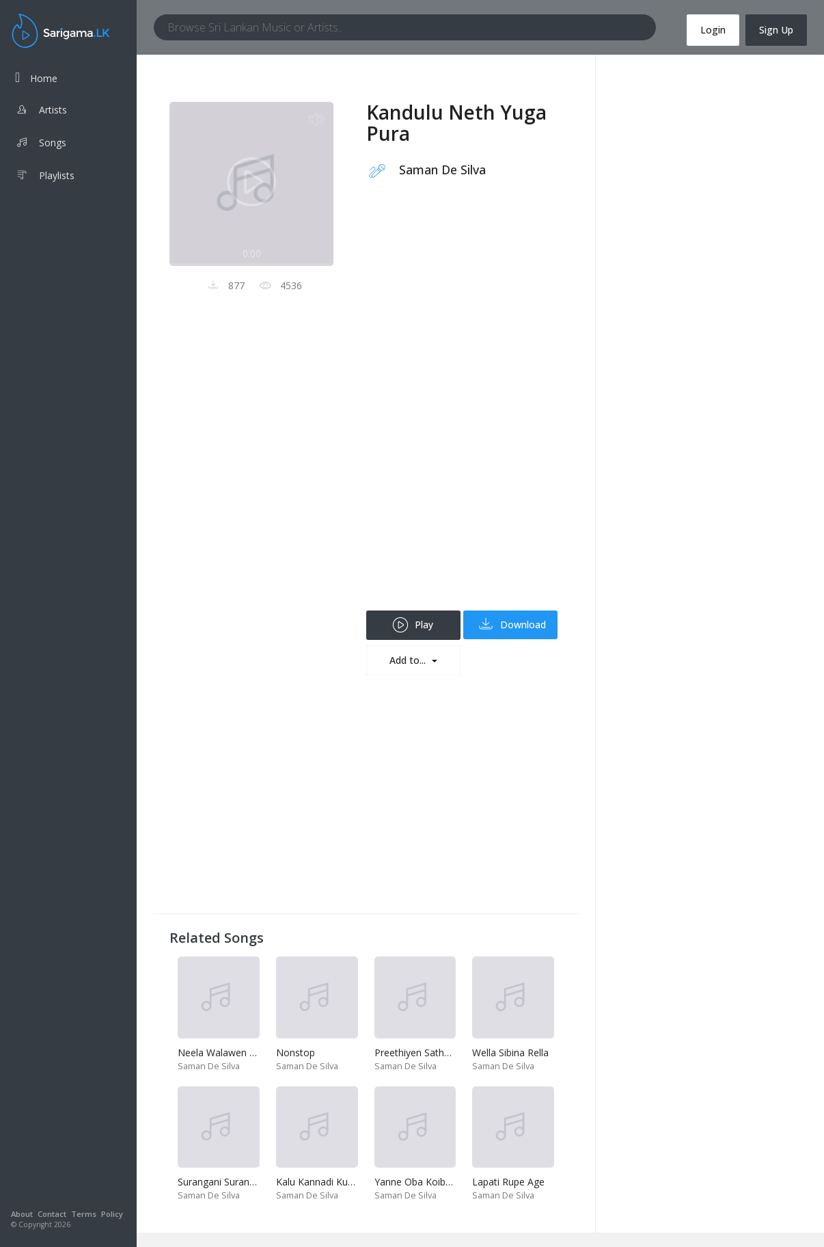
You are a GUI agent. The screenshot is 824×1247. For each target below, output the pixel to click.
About (22, 1214)
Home (36, 77)
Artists (41, 111)
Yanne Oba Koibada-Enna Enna (443, 1181)
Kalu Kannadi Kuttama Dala (337, 1181)
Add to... (408, 660)
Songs (40, 144)
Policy (112, 1214)
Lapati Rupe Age (508, 1181)
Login (713, 29)
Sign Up (776, 29)
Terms (83, 1214)
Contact (52, 1214)
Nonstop (295, 1052)
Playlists (44, 177)
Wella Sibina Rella (510, 1052)
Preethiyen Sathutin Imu (427, 1052)
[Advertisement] (464, 405)
